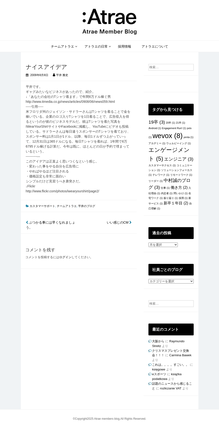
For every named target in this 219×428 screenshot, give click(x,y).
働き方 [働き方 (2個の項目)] (179, 187)
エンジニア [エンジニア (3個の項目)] (178, 159)
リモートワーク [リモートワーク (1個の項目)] (181, 174)
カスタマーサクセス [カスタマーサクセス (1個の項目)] (162, 165)
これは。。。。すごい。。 (170, 364)
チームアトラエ (62, 46)
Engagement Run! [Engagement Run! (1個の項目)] (174, 128)
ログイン (65, 257)
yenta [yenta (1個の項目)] (188, 137)
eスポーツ (159, 374)
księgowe (158, 369)
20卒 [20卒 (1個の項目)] (170, 122)
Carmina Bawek (180, 355)
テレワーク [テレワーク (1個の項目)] (160, 174)
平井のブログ (86, 206)
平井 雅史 (62, 75)
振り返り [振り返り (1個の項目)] (171, 198)
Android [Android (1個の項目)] (154, 128)
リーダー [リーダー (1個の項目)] (155, 181)
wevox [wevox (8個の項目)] (167, 136)
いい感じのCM (119, 222)
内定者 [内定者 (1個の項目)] (167, 193)
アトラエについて (155, 46)
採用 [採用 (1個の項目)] (183, 198)
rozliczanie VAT (170, 388)
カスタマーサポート (42, 206)
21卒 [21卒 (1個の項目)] (180, 122)
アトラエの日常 (96, 46)
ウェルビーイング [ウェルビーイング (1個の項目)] (178, 143)
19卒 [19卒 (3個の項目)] (156, 122)
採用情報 (124, 46)
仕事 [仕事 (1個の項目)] (165, 187)
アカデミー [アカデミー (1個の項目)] (156, 143)
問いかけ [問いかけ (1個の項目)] (181, 193)
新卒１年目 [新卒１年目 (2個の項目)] (176, 203)
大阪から (158, 341)
